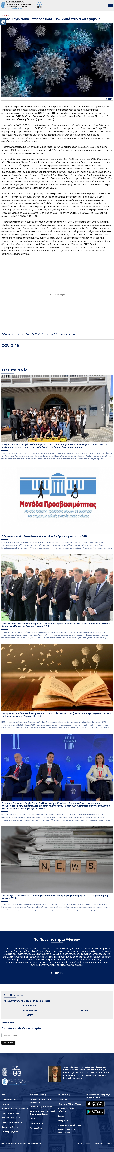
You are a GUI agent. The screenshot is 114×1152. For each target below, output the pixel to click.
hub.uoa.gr (95, 1097)
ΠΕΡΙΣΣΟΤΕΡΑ (57, 973)
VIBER (30, 1015)
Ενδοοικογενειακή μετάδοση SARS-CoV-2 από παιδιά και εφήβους (36, 334)
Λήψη (73, 334)
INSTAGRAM (30, 1010)
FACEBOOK (30, 1005)
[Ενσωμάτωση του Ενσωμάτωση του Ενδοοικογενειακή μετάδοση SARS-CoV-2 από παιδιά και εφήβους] (57, 295)
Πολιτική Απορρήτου (84, 1143)
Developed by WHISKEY (104, 1143)
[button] (3, 21)
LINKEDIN (84, 1010)
